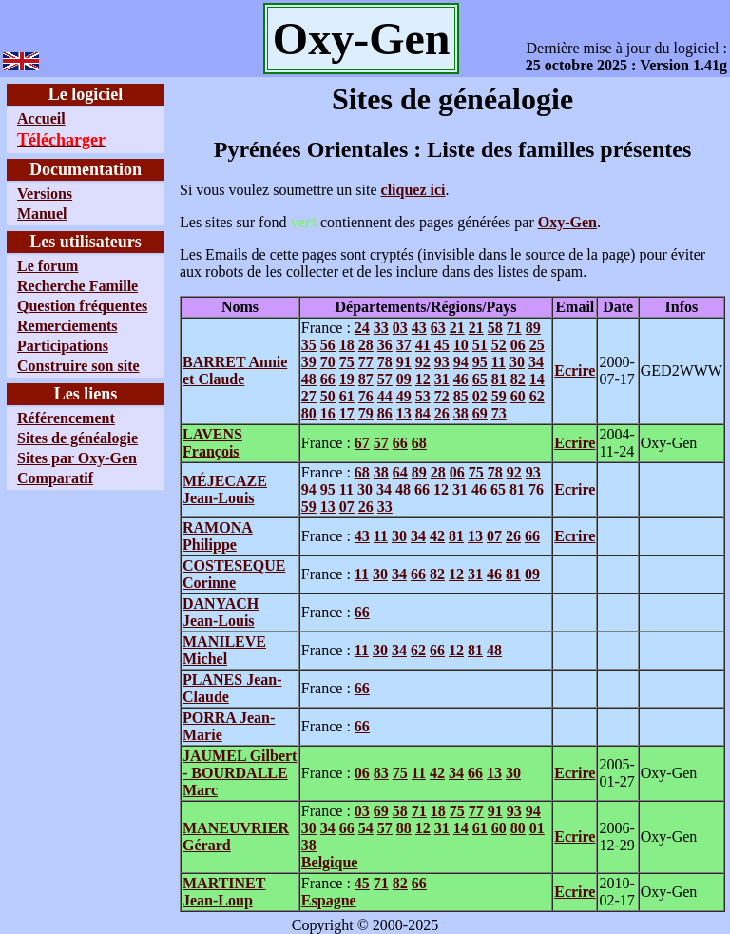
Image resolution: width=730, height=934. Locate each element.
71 (514, 328)
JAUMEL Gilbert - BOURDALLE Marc (239, 773)
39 (309, 362)
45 (442, 345)
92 (423, 362)
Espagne (328, 900)
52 (499, 345)
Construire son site (78, 366)
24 (362, 328)
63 (438, 328)
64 (400, 472)
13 (404, 413)
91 (404, 362)
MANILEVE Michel (224, 650)
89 (533, 328)
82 (518, 379)
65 (480, 379)
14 (537, 379)
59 (499, 396)
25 (537, 345)
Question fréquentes (82, 306)
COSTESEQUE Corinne (233, 574)
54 (366, 828)
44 (385, 396)
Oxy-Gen (567, 222)
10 (461, 345)
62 (537, 396)
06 (518, 345)
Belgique (329, 862)
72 (442, 396)
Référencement (66, 418)
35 (309, 345)
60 (518, 396)
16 (328, 413)
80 (309, 413)
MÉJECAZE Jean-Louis (224, 489)
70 (328, 362)
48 (309, 379)
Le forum (47, 266)
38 (461, 413)
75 (347, 362)
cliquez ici (413, 190)
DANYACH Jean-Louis (220, 612)
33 (381, 328)
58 (495, 328)
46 (461, 379)
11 (498, 362)
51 (480, 345)
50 (328, 396)
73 (499, 413)
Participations (62, 346)
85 (461, 396)
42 (437, 536)
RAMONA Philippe (217, 536)
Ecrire (574, 370)
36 (385, 345)
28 (366, 345)
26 (442, 413)
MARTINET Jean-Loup (223, 891)
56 (328, 345)
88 (404, 828)
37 (404, 345)
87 (366, 379)
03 (400, 328)
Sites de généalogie (77, 438)
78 (385, 362)
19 (347, 379)
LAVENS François (212, 442)
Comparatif (55, 478)
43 (419, 328)
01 (537, 828)
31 (442, 379)
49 (404, 396)
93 (442, 362)
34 (536, 362)
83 (381, 773)
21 (457, 328)
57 (385, 379)
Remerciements (67, 326)
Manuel (42, 213)
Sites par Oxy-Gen (77, 458)
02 (480, 396)
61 (347, 396)
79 (366, 413)
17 (347, 413)
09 (404, 379)
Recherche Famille (77, 286)
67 (362, 443)
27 (309, 396)
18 (347, 345)
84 (423, 413)
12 (423, 379)
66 (328, 379)
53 (423, 396)
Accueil (41, 118)
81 (499, 379)
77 (366, 362)
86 (385, 413)
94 (461, 362)
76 (366, 396)
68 (419, 443)
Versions (44, 193)
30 (517, 362)
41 (423, 345)
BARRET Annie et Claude (234, 370)
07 (347, 506)
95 (480, 362)
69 (480, 413)
